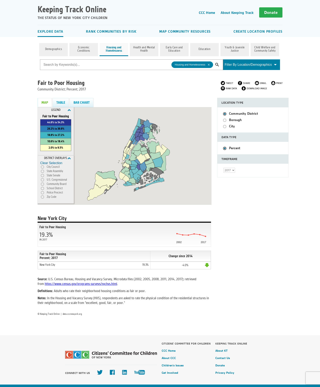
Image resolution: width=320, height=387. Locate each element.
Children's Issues (173, 365)
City (232, 126)
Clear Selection (51, 163)
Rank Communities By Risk (111, 31)
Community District (243, 113)
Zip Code (51, 197)
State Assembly (55, 171)
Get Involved (170, 373)
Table (60, 103)
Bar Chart (81, 103)
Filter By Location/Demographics (251, 64)
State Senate (53, 175)
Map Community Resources (185, 31)
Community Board (57, 184)
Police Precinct (55, 192)
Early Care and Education (174, 49)
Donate (271, 12)
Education (204, 49)
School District (55, 188)
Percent (234, 148)
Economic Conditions (83, 49)
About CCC (169, 358)
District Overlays (57, 158)
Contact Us (222, 358)
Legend (61, 110)
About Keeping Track (237, 12)
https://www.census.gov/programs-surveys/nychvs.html (81, 284)
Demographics (53, 49)
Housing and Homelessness (114, 49)
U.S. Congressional (57, 179)
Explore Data (50, 31)
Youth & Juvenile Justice (235, 49)
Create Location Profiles (257, 31)
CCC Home (207, 12)
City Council (53, 167)
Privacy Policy (224, 373)
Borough (235, 120)
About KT (221, 351)
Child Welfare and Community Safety (265, 49)
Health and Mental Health (144, 49)
